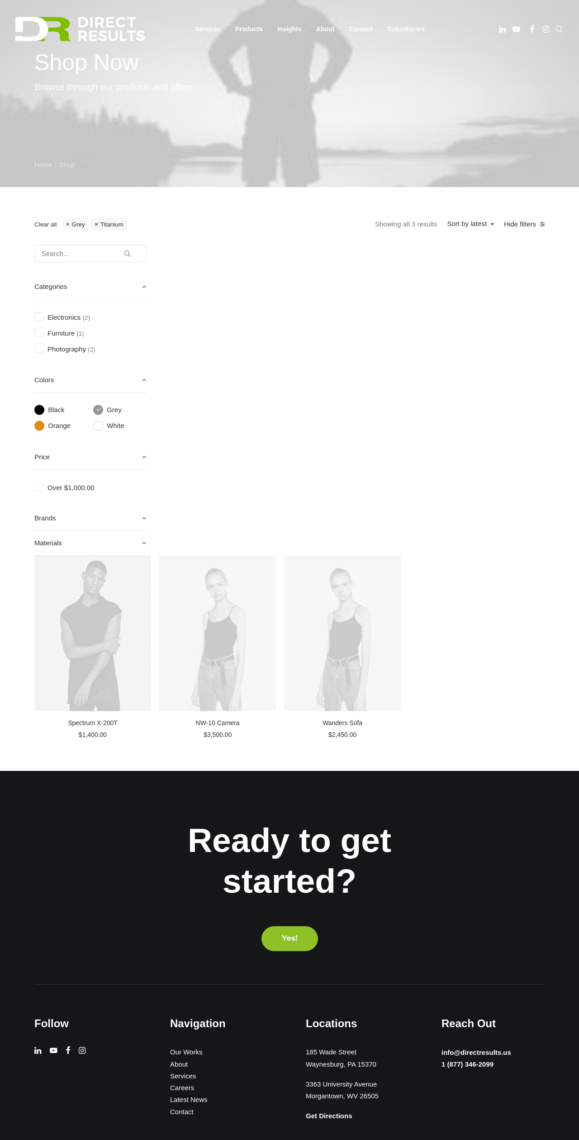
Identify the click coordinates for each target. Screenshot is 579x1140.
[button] (503, 29)
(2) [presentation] (86, 317)
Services (183, 885)
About (325, 29)
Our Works (186, 862)
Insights (289, 29)
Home (43, 164)
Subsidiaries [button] (406, 29)
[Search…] (90, 253)
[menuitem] (208, 29)
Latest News (189, 909)
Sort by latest (467, 223)
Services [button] (208, 29)
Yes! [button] (290, 748)
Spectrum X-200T (237, 411)
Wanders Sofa (486, 411)
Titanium (111, 224)
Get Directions (329, 925)
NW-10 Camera (362, 411)
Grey (78, 224)
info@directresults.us (475, 861)
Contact (361, 29)
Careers (182, 897)
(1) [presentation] (80, 333)
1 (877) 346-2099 (465, 874)
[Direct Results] (81, 29)
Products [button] (249, 29)
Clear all (45, 224)
